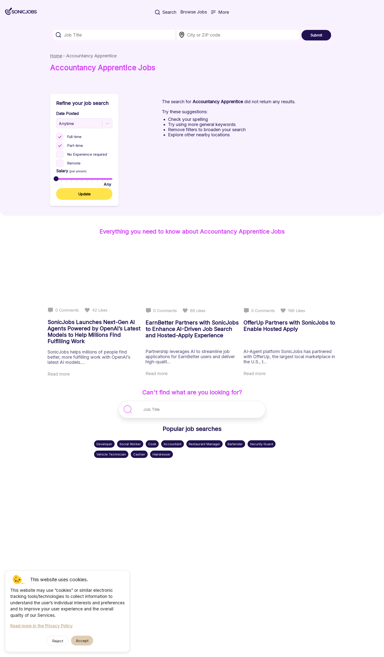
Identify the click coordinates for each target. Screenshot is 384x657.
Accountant (172, 444)
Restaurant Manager (204, 444)
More (220, 12)
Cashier (139, 454)
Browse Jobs (193, 11)
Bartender (235, 444)
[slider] (56, 178)
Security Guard (261, 444)
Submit (316, 35)
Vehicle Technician (111, 454)
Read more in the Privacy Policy (41, 625)
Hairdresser (161, 454)
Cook (152, 444)
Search (165, 12)
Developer (104, 444)
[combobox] (114, 35)
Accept (82, 640)
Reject (57, 641)
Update (84, 194)
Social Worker (130, 444)
